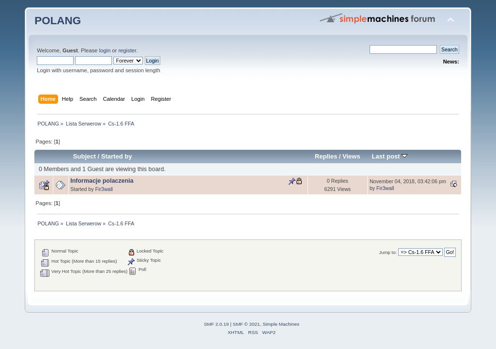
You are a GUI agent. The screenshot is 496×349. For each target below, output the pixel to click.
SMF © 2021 (246, 324)
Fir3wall (104, 189)
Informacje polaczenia (101, 180)
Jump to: (388, 252)
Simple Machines (281, 324)
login (104, 50)
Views (351, 156)
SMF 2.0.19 (216, 324)
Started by (116, 156)
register (127, 50)
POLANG (57, 21)
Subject (84, 156)
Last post (390, 156)
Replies (326, 156)
